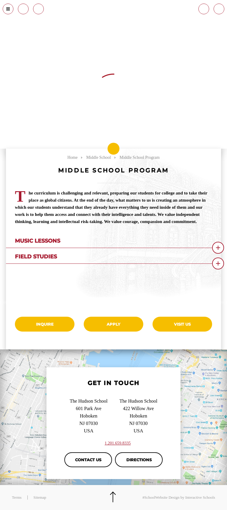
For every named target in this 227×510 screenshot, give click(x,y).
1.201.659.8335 (118, 443)
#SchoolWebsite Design (160, 497)
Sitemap (39, 497)
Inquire (45, 324)
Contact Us (88, 459)
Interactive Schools (200, 497)
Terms (16, 497)
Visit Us (182, 324)
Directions (139, 459)
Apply (113, 324)
